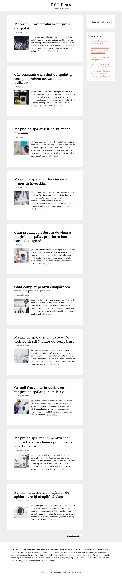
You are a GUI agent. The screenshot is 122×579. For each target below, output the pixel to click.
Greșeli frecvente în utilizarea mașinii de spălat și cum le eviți (40, 389)
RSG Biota (61, 4)
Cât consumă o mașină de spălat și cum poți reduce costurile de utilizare (43, 78)
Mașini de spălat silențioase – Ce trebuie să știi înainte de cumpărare (44, 339)
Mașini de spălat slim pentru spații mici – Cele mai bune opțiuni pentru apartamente (44, 442)
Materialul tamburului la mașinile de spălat (42, 26)
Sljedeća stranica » (74, 536)
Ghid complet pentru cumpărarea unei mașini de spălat (42, 289)
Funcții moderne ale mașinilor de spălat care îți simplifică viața (41, 494)
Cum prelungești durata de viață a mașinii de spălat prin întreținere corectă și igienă (42, 236)
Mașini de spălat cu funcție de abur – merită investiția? (43, 181)
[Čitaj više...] (53, 51)
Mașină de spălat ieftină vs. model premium (42, 131)
